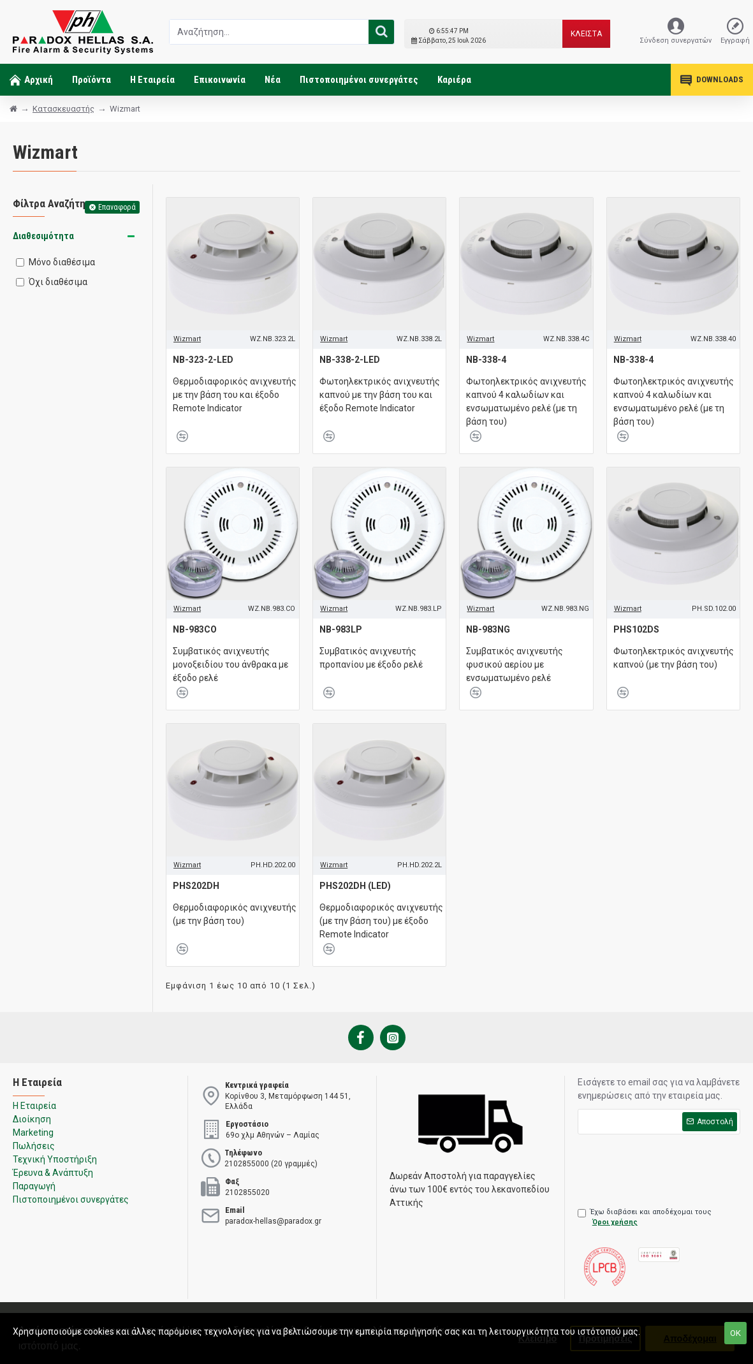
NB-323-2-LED (203, 360)
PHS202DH (196, 886)
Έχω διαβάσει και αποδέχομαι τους (645, 1218)
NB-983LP (340, 629)
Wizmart (187, 339)
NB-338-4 (486, 360)
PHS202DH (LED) (355, 886)
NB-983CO (195, 629)
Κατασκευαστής (63, 109)
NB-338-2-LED (349, 360)
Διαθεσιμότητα (43, 236)
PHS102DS (636, 629)
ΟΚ (735, 1333)
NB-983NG (488, 629)
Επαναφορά (117, 207)
